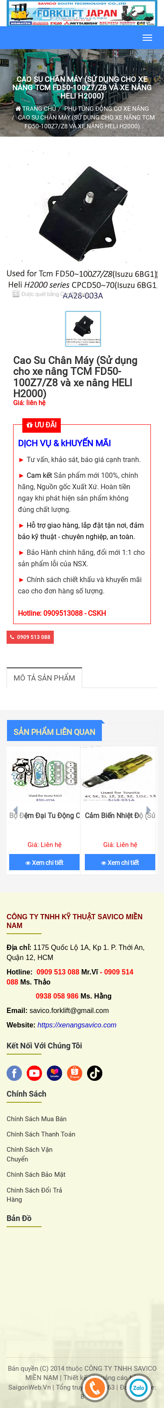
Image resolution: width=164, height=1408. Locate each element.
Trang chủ (35, 108)
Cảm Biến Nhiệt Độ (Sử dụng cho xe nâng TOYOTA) (120, 816)
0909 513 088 (30, 637)
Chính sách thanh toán (41, 1134)
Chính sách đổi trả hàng (34, 1194)
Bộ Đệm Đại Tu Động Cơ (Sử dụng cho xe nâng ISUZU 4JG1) (44, 816)
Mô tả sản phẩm (44, 678)
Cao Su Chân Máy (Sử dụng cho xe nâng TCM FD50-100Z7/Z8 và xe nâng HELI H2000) (82, 87)
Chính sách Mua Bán (36, 1119)
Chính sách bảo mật (36, 1175)
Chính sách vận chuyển (29, 1154)
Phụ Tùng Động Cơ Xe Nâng (106, 108)
